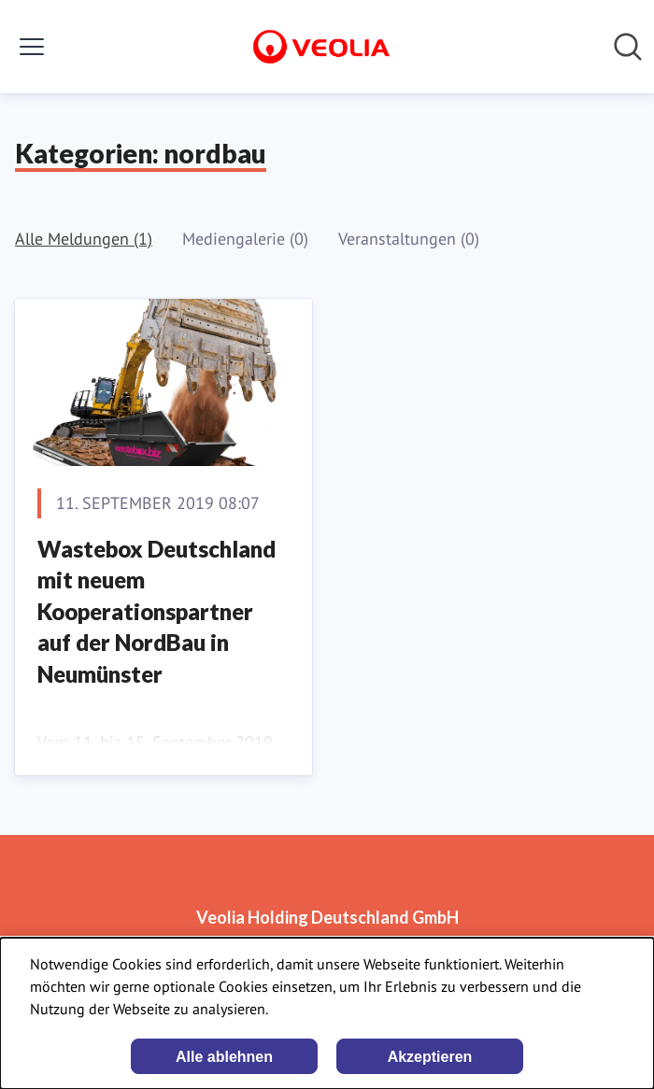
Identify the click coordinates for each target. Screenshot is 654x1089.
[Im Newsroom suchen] (628, 47)
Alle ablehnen (224, 1057)
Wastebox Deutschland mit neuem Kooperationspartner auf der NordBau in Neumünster (156, 611)
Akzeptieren (430, 1057)
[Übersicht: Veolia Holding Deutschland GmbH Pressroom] (321, 46)
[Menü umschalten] (31, 47)
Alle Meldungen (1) (83, 238)
